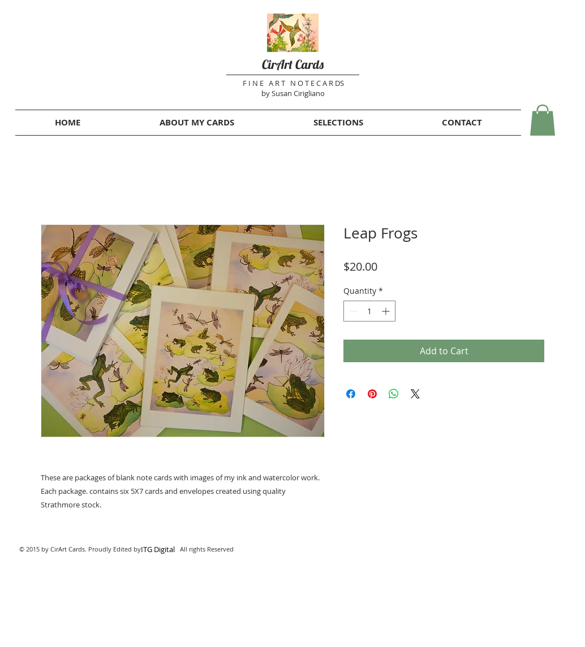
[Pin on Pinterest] (372, 394)
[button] (543, 120)
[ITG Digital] (158, 549)
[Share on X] (415, 394)
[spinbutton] (369, 311)
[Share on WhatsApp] (394, 394)
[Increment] (387, 311)
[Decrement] (352, 311)
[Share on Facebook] (351, 394)
